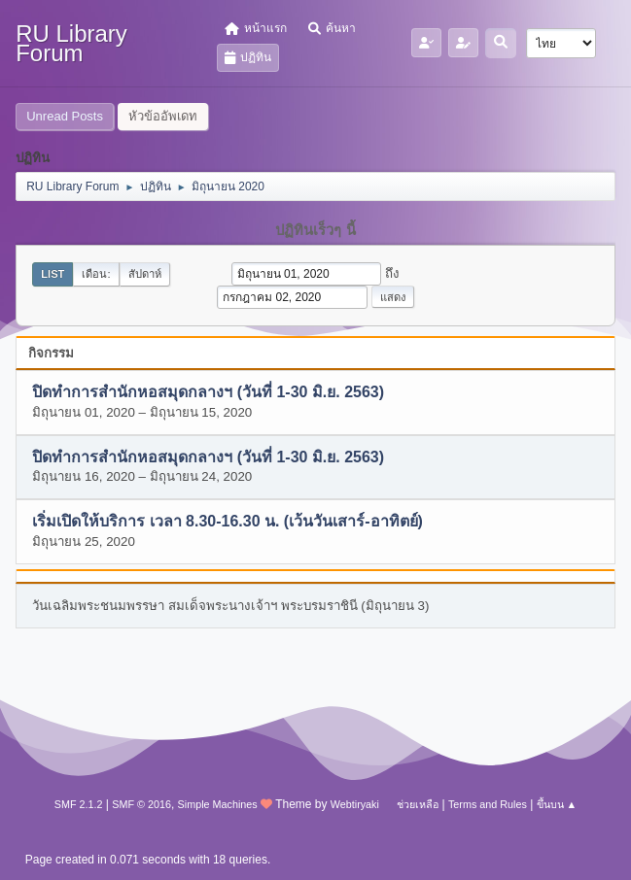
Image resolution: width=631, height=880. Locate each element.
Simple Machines (218, 804)
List (52, 274)
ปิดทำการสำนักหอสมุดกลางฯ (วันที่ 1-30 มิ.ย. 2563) (208, 393)
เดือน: (96, 274)
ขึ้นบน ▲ (557, 804)
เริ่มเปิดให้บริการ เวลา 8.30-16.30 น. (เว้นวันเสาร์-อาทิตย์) (227, 522)
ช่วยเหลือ (417, 804)
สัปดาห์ (144, 274)
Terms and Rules (487, 804)
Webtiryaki (355, 804)
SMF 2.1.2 (78, 804)
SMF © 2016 (141, 804)
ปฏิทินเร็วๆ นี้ (315, 230)
